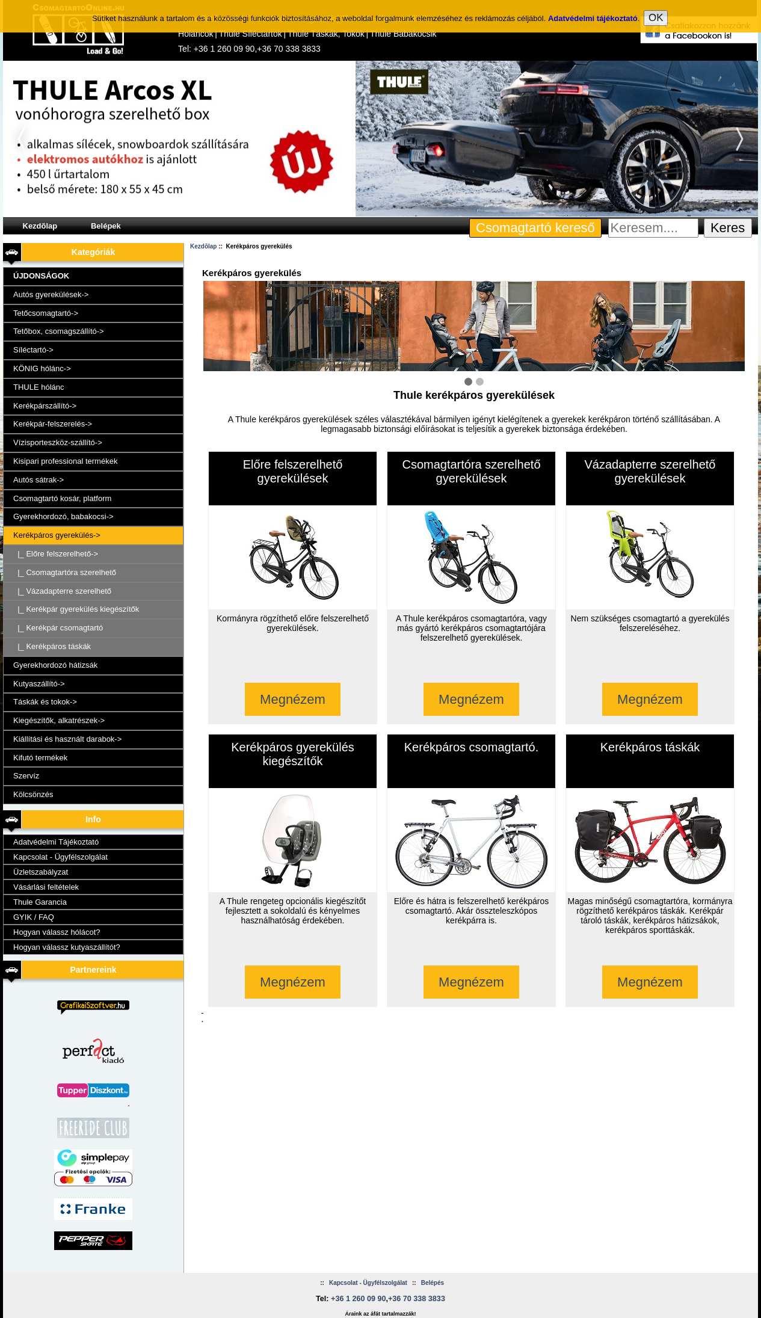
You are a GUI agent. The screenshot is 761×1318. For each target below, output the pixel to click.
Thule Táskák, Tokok (326, 33)
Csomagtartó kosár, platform (62, 498)
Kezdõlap (40, 225)
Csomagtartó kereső (535, 227)
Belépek (106, 225)
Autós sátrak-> (38, 479)
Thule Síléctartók (250, 33)
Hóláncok (195, 33)
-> (56, 535)
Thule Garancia (40, 902)
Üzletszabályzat (40, 871)
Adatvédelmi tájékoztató (593, 5)
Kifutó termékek (40, 757)
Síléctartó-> (33, 349)
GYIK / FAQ (33, 917)
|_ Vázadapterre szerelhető (62, 591)
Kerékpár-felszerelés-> (52, 423)
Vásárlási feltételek (46, 886)
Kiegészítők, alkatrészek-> (59, 720)
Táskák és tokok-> (45, 701)
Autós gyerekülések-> (50, 294)
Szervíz (26, 775)
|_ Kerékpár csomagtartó (58, 627)
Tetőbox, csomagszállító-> (58, 331)
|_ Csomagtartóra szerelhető (64, 572)
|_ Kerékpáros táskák (52, 646)
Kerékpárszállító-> (44, 405)
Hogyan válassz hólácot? (56, 932)
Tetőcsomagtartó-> (45, 313)
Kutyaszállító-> (39, 683)
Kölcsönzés (33, 794)
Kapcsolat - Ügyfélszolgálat (60, 856)
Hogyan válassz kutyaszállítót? (66, 947)
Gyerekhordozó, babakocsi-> (63, 516)
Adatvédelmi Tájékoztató (56, 841)
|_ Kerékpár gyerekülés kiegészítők (76, 609)
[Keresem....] (653, 228)
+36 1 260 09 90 (224, 49)
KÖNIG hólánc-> (42, 368)
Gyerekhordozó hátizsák (55, 665)
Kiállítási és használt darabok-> (67, 739)
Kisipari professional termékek (65, 461)
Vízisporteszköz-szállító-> (57, 442)
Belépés (432, 1283)
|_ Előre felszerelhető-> (55, 553)
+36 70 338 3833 (289, 49)
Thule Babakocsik (403, 33)
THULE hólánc (38, 387)
